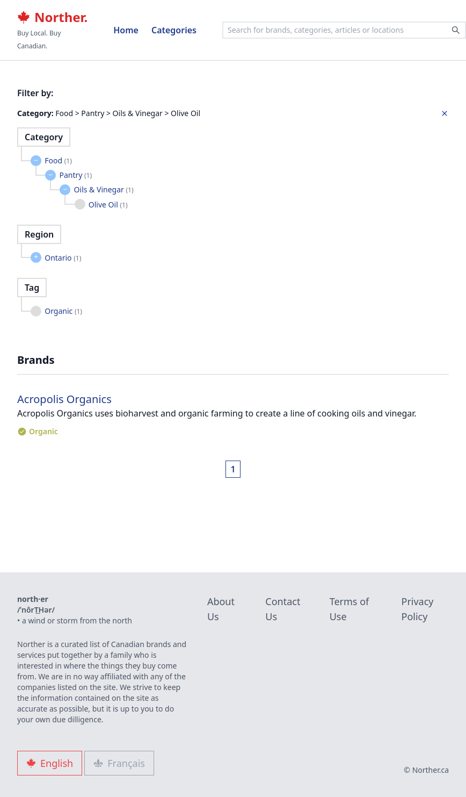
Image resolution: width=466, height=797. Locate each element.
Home (126, 30)
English (49, 763)
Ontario (63, 258)
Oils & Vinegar (104, 189)
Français (119, 763)
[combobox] (344, 30)
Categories (173, 30)
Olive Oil (108, 204)
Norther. (52, 17)
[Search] (456, 30)
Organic (63, 311)
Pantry (75, 175)
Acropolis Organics (64, 399)
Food (58, 160)
